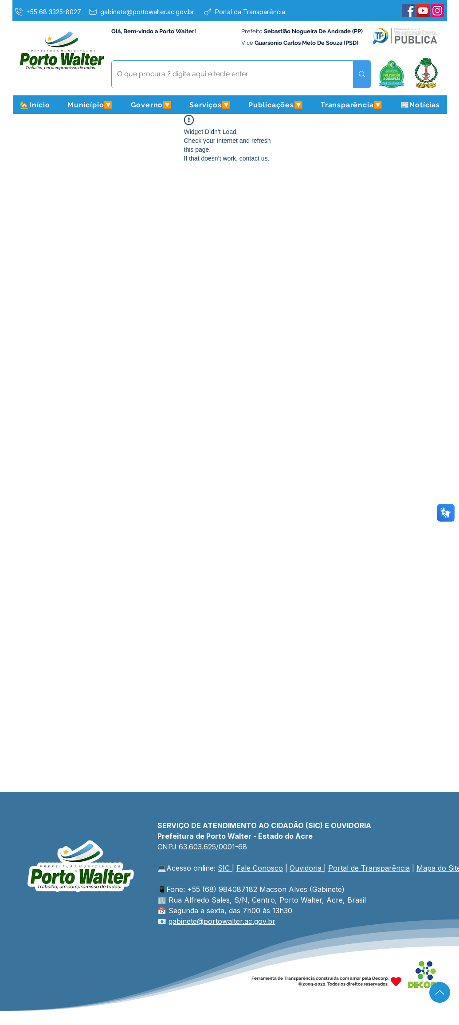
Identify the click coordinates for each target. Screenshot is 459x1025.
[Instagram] (437, 10)
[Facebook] (409, 10)
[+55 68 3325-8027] (47, 11)
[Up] (439, 992)
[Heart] (396, 981)
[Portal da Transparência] (244, 11)
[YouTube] (423, 10)
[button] (90, 104)
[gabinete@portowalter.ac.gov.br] (141, 11)
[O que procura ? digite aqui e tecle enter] (226, 74)
